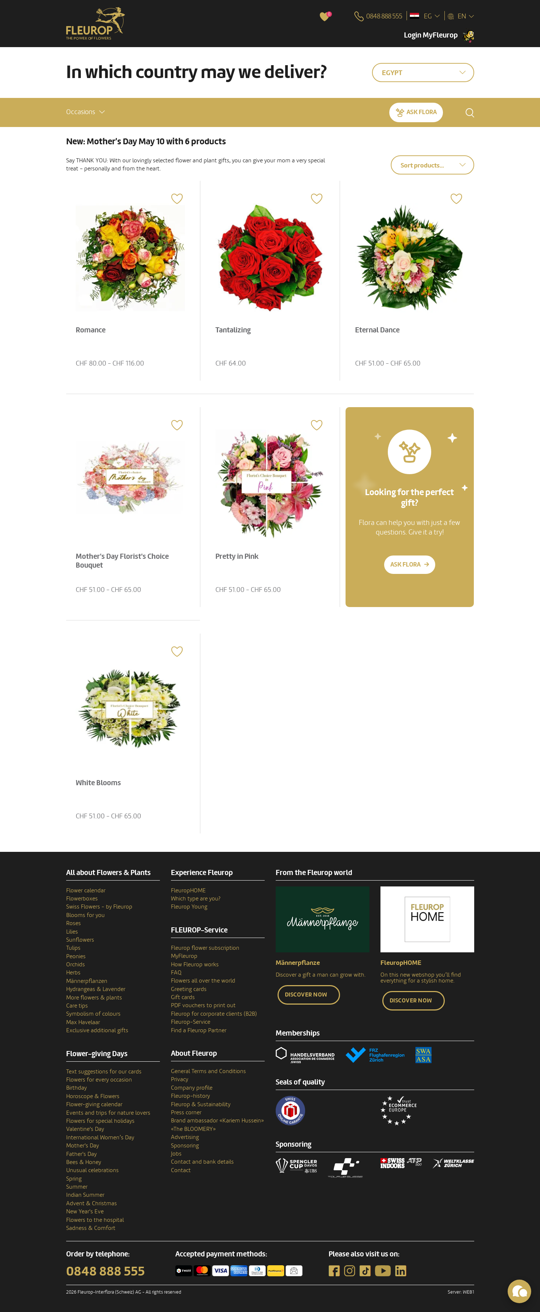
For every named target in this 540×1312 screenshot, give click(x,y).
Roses (73, 923)
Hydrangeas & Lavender (95, 989)
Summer (76, 1187)
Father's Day (81, 1154)
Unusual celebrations (92, 1170)
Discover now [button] (306, 994)
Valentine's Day (85, 1129)
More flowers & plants (94, 997)
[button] (85, 112)
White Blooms (98, 783)
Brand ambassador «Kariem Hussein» (217, 1120)
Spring (74, 1178)
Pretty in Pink (237, 556)
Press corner (186, 1112)
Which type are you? (196, 898)
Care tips (77, 1005)
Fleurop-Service (190, 1022)
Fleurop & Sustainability (200, 1104)
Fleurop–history (190, 1096)
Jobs (176, 1153)
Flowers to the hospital (95, 1220)
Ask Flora (422, 112)
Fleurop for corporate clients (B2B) (214, 1014)
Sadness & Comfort (90, 1228)
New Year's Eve (85, 1211)
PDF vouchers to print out (203, 1005)
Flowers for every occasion (99, 1079)
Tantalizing (233, 330)
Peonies (76, 956)
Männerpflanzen (86, 981)
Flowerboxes (82, 898)
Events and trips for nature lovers (108, 1113)
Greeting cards (189, 989)
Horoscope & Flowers (92, 1096)
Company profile (191, 1087)
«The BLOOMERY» (193, 1129)
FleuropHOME (188, 890)
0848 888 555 (105, 1271)
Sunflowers (80, 940)
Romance (91, 330)
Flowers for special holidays (100, 1121)
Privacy (179, 1079)
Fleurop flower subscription (205, 948)
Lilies (72, 931)
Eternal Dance (377, 330)
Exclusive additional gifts (97, 1030)
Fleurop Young (189, 906)
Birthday (76, 1087)
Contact (181, 1170)
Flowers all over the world (203, 980)
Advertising (185, 1137)
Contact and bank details (202, 1161)
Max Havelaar (83, 1022)
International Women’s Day (100, 1137)
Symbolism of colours (93, 1014)
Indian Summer (85, 1195)
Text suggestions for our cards (104, 1071)
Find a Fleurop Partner (198, 1030)
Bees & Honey (83, 1162)
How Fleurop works (195, 964)
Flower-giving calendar (94, 1104)
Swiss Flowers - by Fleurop (99, 906)
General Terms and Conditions (208, 1071)
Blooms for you (85, 915)
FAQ (176, 972)
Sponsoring (185, 1145)
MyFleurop (184, 956)
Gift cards (183, 997)
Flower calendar (86, 890)
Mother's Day (82, 1145)
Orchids (75, 964)
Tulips (73, 948)
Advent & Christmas (91, 1203)
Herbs (73, 972)
